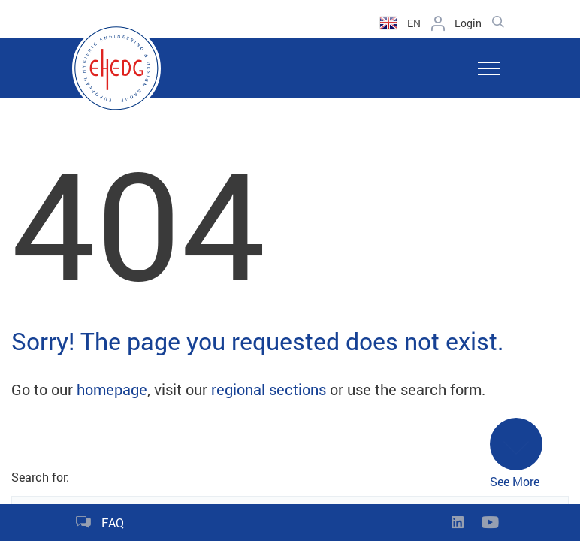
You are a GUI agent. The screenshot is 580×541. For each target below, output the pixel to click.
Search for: (40, 477)
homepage (112, 389)
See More (516, 453)
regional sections (268, 389)
